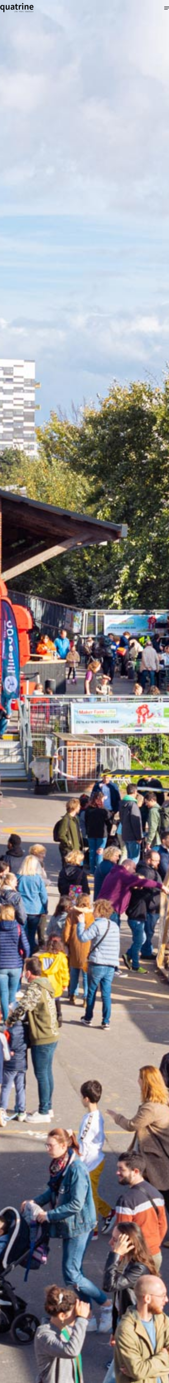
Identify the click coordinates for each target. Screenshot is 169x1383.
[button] (166, 8)
